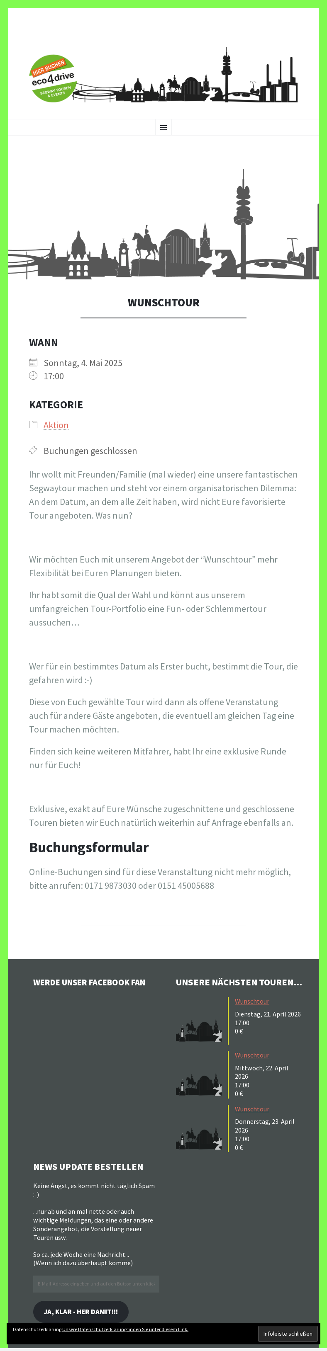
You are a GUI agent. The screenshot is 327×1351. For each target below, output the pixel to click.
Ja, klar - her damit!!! (84, 1312)
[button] (163, 224)
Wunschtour (252, 1001)
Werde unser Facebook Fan (95, 982)
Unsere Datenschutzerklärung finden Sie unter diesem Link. (125, 1329)
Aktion (56, 425)
